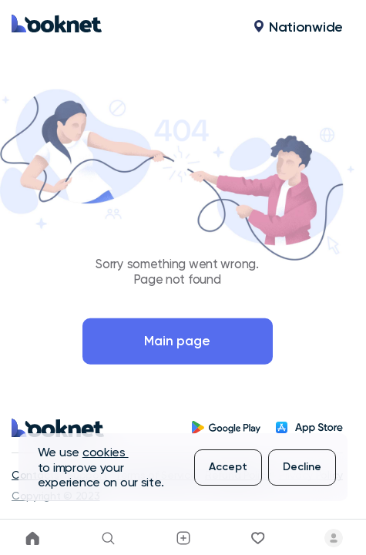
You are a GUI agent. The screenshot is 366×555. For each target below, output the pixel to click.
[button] (233, 27)
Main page (177, 340)
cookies (105, 452)
